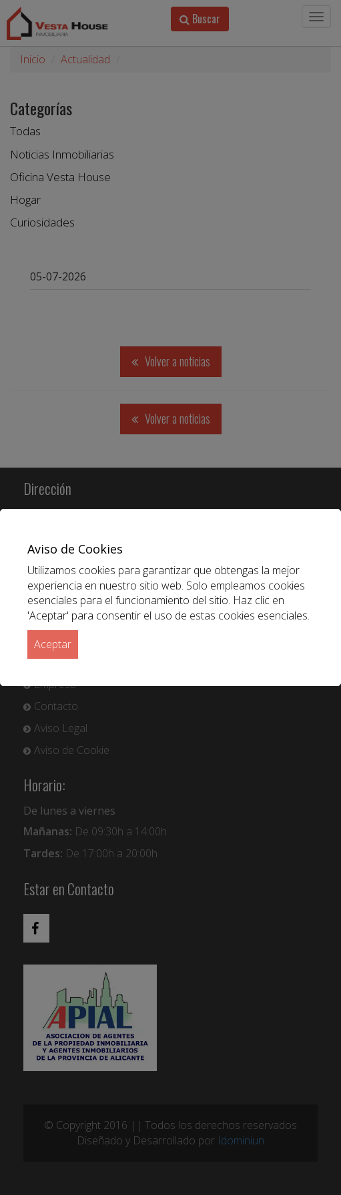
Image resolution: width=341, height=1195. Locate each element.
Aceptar (52, 644)
